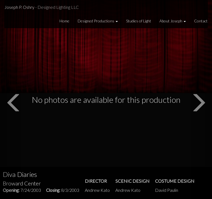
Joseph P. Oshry (41, 7)
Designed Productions (98, 21)
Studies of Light (138, 21)
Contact (201, 21)
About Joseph (172, 21)
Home (64, 21)
